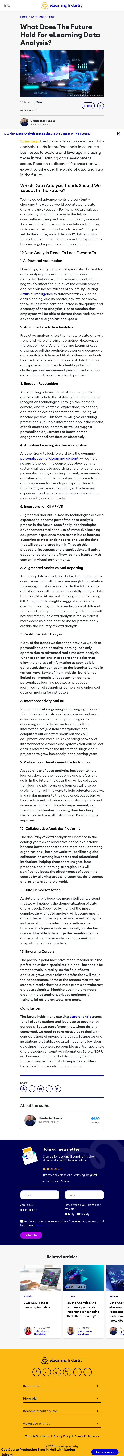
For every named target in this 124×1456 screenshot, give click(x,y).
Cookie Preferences (87, 1436)
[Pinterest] (77, 1372)
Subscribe (31, 1235)
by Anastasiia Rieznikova (84, 1332)
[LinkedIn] (57, 1372)
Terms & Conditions (37, 1436)
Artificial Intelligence (36, 294)
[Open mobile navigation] (6, 5)
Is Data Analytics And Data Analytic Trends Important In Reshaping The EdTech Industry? (83, 1309)
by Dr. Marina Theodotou (41, 1332)
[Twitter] (47, 1372)
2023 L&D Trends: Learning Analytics (37, 1305)
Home (23, 17)
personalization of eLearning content (49, 458)
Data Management (42, 17)
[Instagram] (87, 1372)
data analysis (80, 1016)
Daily (69, 1214)
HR (25, 1210)
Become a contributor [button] (62, 1411)
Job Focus (27, 1204)
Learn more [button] (43, 1225)
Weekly (83, 1214)
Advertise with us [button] (62, 1423)
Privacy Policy (62, 1436)
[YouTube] (67, 1372)
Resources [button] (62, 1386)
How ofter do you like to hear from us (83, 1206)
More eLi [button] (62, 1398)
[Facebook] (36, 1372)
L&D (35, 1210)
